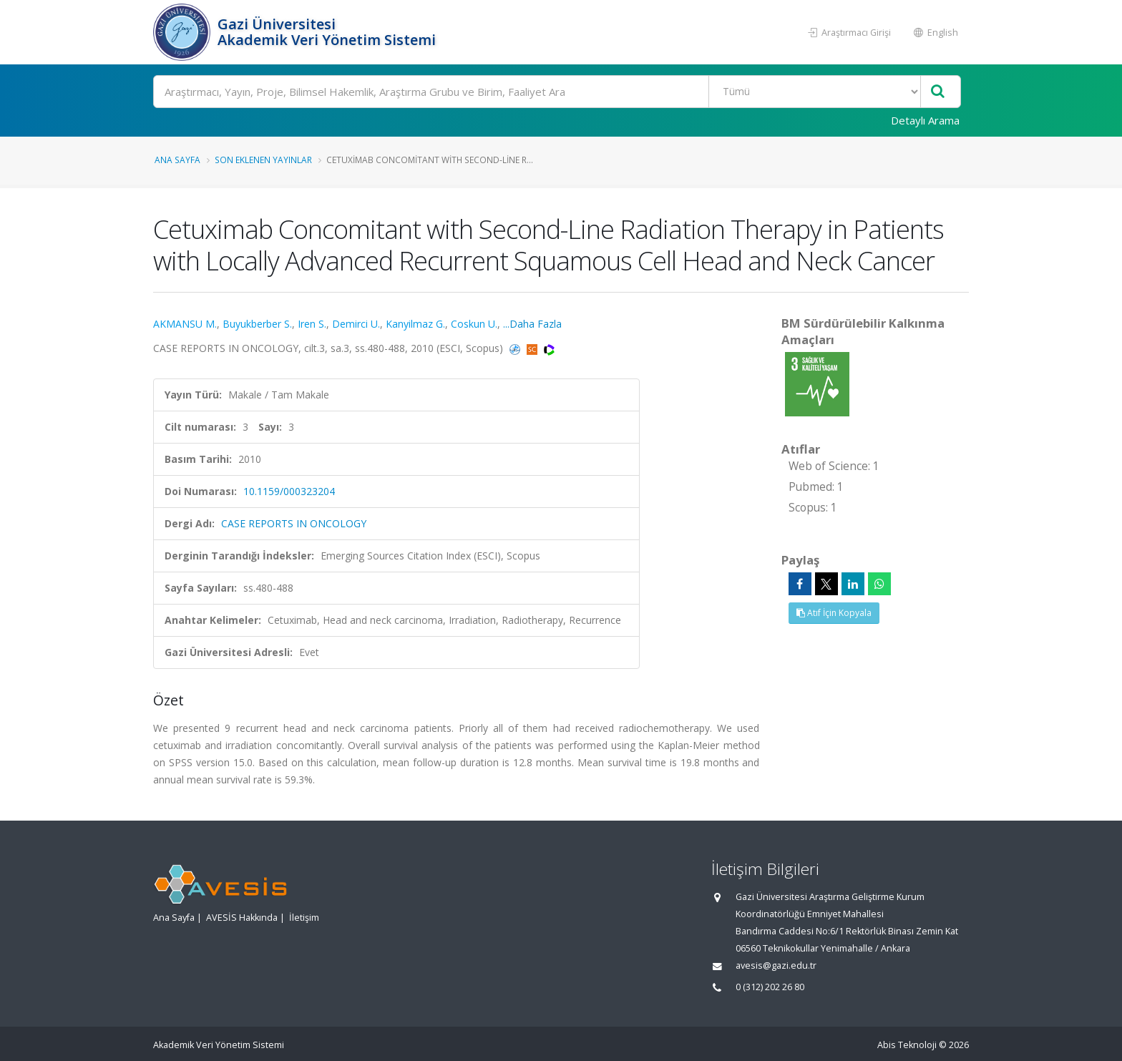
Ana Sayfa (177, 159)
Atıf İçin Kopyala (834, 613)
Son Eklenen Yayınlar (263, 159)
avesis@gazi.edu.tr (776, 965)
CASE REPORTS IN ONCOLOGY (293, 523)
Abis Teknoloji (907, 1045)
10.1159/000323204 (289, 491)
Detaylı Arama (925, 120)
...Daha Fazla (532, 324)
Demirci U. (356, 324)
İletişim (304, 917)
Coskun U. (474, 324)
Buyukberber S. (257, 324)
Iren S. (312, 324)
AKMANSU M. (185, 324)
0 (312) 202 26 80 (770, 987)
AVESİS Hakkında (242, 917)
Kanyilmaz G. (415, 324)
